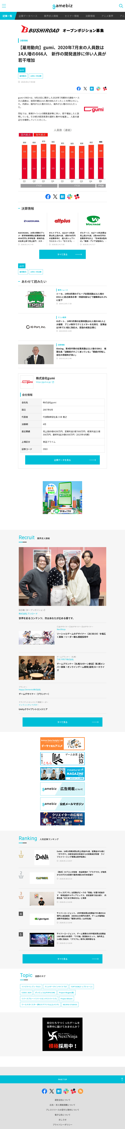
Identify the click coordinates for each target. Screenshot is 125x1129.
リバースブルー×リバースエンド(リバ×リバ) (39, 998)
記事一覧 (7, 16)
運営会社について (62, 1099)
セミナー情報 (72, 16)
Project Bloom (67, 998)
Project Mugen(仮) (66, 992)
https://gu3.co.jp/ (45, 382)
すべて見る (62, 254)
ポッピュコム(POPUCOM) (45, 992)
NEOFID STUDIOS (70, 1004)
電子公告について (62, 1114)
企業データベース (28, 16)
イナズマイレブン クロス (31, 986)
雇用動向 (23, 76)
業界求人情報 (51, 16)
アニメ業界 (107, 16)
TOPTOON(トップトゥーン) (81, 986)
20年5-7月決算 (35, 76)
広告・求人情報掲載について (62, 1104)
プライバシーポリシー (62, 1124)
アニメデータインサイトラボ (56, 986)
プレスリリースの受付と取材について (62, 1109)
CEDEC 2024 (26, 992)
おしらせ (63, 1119)
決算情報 (90, 16)
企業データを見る (62, 460)
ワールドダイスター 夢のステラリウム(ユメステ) (40, 1004)
